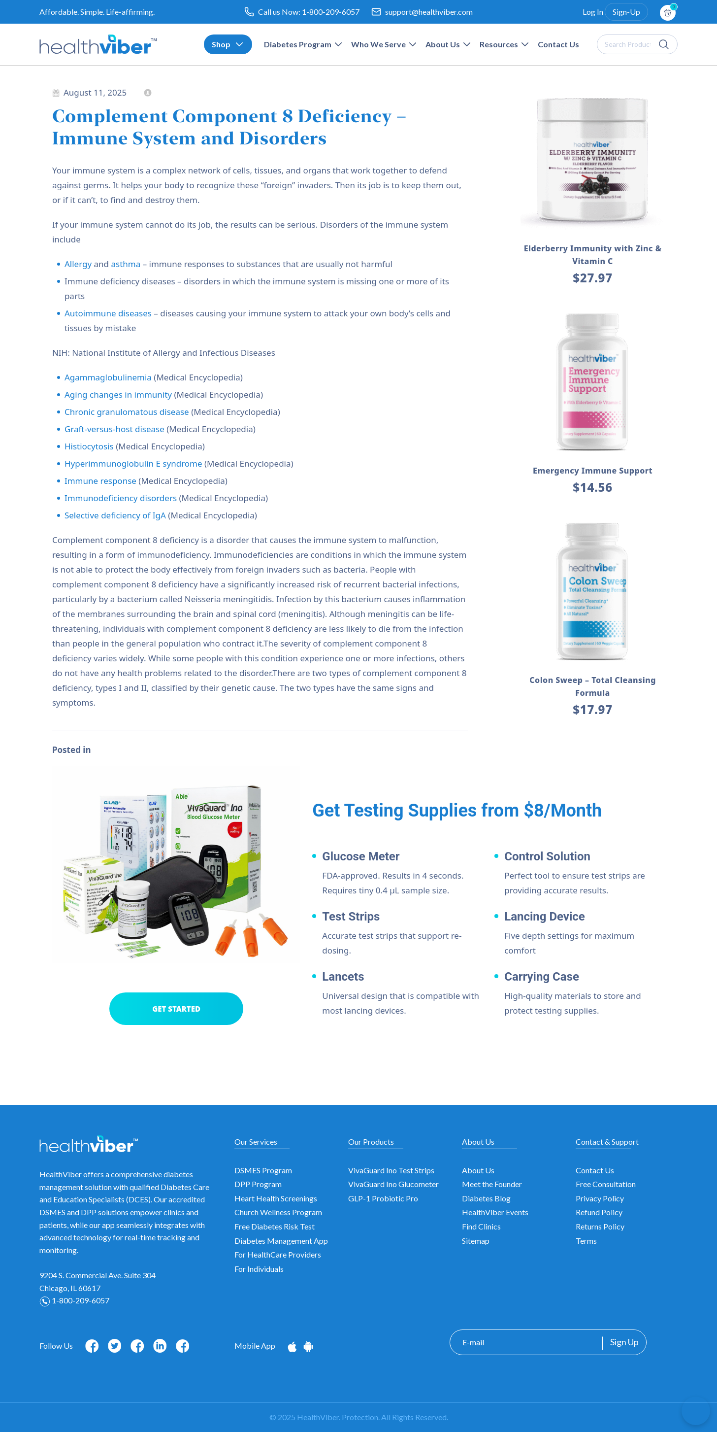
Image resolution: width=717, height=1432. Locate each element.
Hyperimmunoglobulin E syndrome (133, 463)
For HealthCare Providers (277, 1254)
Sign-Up (626, 11)
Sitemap (475, 1240)
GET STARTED (176, 1009)
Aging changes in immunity (118, 394)
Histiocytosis (89, 446)
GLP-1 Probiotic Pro (383, 1198)
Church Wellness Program (278, 1212)
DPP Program (258, 1184)
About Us (478, 1170)
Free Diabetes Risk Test (274, 1226)
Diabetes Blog (486, 1198)
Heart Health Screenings (275, 1198)
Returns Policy (600, 1226)
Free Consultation (606, 1184)
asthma (125, 264)
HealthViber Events (495, 1212)
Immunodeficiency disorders (121, 498)
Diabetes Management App (281, 1240)
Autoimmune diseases (108, 313)
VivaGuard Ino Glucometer (393, 1184)
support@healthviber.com (429, 11)
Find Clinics (481, 1226)
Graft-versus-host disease (114, 429)
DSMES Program (263, 1170)
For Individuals (259, 1268)
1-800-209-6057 (330, 11)
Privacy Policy (600, 1198)
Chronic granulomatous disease (127, 411)
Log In (593, 11)
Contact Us (595, 1170)
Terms (586, 1240)
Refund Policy (599, 1212)
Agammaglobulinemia (108, 377)
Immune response (100, 480)
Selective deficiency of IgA (115, 515)
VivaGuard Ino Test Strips (391, 1170)
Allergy (78, 264)
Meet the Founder (492, 1184)
